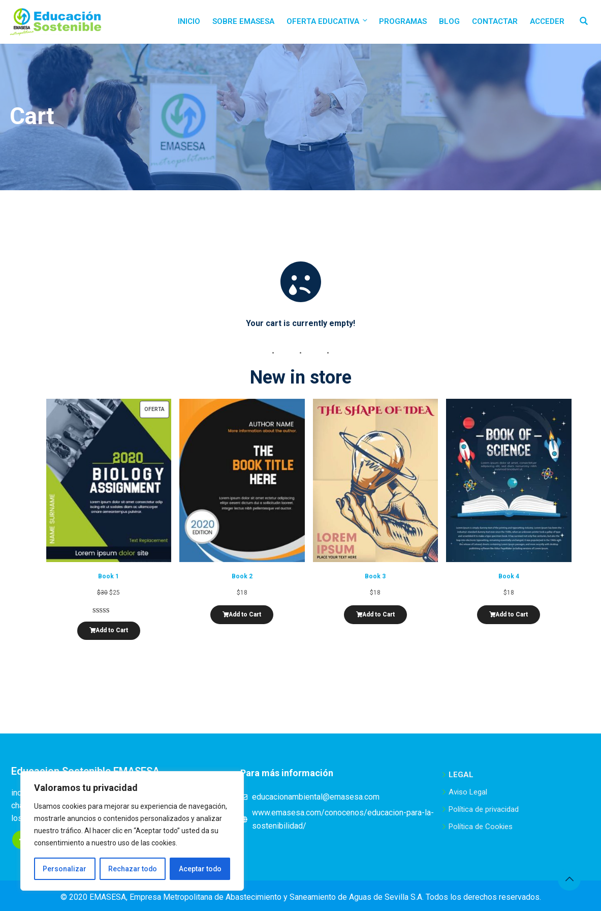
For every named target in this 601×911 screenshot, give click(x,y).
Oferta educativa (328, 21)
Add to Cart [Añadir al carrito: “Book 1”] (112, 630)
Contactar (495, 21)
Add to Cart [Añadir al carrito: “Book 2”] (245, 614)
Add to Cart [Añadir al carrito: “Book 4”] (511, 614)
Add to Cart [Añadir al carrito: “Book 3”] (378, 614)
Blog (449, 21)
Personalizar (64, 869)
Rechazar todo (132, 869)
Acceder (547, 21)
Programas (403, 21)
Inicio (189, 21)
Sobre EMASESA (243, 21)
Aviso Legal (468, 792)
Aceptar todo (200, 869)
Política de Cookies (481, 826)
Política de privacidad (484, 809)
